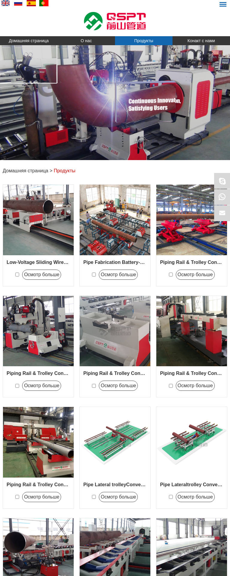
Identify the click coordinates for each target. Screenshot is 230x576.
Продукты (143, 40)
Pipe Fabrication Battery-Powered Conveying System (143, 262)
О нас (86, 40)
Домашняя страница (29, 40)
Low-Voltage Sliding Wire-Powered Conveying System (68, 262)
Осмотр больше (41, 274)
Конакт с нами (201, 40)
